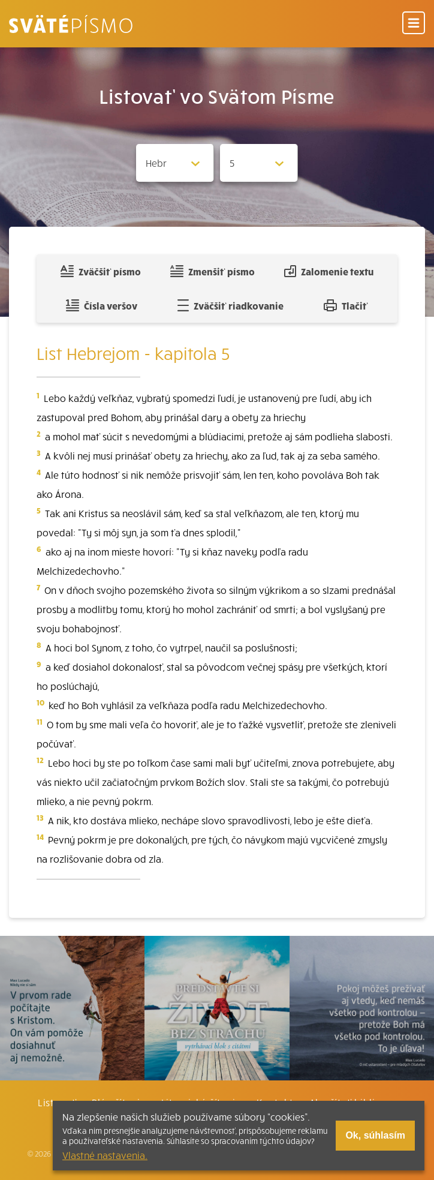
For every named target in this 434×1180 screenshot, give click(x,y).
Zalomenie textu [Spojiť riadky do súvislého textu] (328, 271)
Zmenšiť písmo (212, 271)
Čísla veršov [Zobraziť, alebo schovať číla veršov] (101, 305)
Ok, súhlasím (375, 1135)
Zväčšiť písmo (101, 271)
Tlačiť (346, 305)
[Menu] (413, 23)
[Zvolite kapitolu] (259, 163)
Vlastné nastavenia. (104, 1155)
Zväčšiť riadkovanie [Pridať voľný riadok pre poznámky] (230, 305)
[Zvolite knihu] (175, 163)
